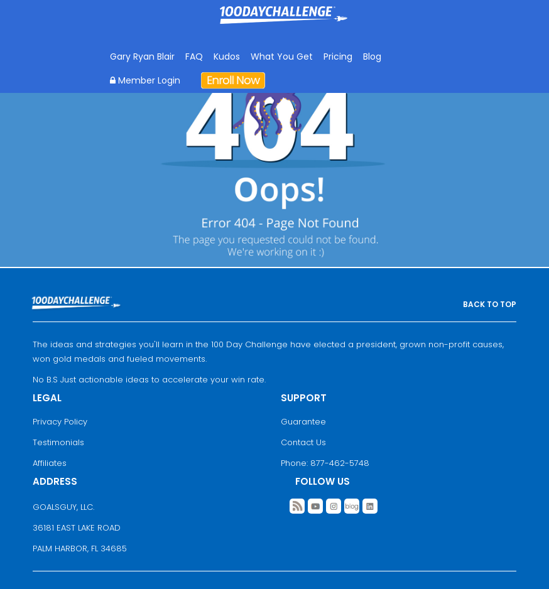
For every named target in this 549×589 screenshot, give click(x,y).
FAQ (194, 56)
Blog (372, 56)
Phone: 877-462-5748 (325, 463)
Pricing (337, 56)
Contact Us (303, 442)
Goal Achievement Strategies (283, 24)
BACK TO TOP (489, 304)
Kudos (227, 56)
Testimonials (58, 442)
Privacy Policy (60, 422)
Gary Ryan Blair (142, 56)
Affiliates (50, 463)
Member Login (145, 80)
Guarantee (303, 422)
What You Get (282, 56)
